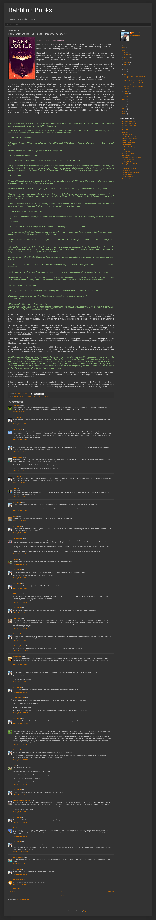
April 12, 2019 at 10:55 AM (20, 713)
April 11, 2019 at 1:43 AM (20, 510)
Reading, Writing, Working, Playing (131, 157)
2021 (124, 48)
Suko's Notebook (126, 166)
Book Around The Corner (129, 125)
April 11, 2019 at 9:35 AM (20, 602)
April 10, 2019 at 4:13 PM (20, 470)
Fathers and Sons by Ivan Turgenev (133, 80)
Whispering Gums (18, 646)
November (127, 57)
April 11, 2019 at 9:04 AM (20, 564)
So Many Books (126, 162)
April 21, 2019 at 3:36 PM (20, 864)
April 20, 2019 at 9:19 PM (20, 836)
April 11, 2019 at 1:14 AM (20, 496)
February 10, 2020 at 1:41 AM (21, 884)
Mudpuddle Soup (127, 149)
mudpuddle (16, 405)
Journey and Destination (128, 142)
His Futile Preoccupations (129, 136)
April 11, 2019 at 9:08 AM (20, 578)
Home (9, 25)
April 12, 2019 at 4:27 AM (20, 692)
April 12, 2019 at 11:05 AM (20, 723)
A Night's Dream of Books (129, 121)
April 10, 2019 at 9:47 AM (20, 451)
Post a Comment (15, 888)
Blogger (85, 911)
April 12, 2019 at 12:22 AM (20, 650)
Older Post (111, 891)
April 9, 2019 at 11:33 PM (20, 411)
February (126, 93)
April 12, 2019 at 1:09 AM (20, 664)
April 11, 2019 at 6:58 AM (20, 521)
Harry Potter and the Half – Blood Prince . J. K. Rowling (34, 396)
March (126, 91)
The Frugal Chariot (127, 174)
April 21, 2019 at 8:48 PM (20, 874)
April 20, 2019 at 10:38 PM (20, 851)
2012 (124, 114)
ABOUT (16, 25)
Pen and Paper (126, 151)
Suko (14, 488)
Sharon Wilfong (17, 457)
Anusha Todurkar (18, 880)
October (126, 59)
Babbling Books (30, 10)
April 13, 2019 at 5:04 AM (20, 784)
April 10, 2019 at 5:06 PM (20, 482)
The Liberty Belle (18, 857)
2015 (124, 106)
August (126, 64)
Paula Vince (16, 618)
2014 (124, 109)
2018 (124, 99)
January (126, 96)
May (125, 72)
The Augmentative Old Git (129, 168)
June (125, 69)
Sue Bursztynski (18, 538)
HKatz (15, 729)
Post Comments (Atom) (22, 899)
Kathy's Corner (17, 429)
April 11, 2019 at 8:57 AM (20, 554)
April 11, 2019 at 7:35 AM (20, 533)
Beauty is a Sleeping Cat (129, 123)
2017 (124, 101)
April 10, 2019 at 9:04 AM (20, 439)
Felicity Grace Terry (19, 698)
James (15, 516)
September (127, 62)
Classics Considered (127, 128)
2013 (124, 111)
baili (14, 765)
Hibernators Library (127, 134)
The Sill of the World (127, 176)
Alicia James (17, 594)
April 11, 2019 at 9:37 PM (20, 628)
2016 (124, 104)
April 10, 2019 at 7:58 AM (20, 424)
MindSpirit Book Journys (128, 147)
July (125, 67)
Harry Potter (16, 396)
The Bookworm (17, 828)
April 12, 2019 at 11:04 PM (20, 760)
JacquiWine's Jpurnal (128, 140)
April (125, 74)
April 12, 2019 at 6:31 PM (20, 744)
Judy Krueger (17, 656)
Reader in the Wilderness (129, 153)
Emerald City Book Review (129, 130)
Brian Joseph (17, 417)
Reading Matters (126, 155)
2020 (124, 50)
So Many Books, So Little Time (130, 164)
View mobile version (61, 895)
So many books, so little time (21, 800)
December (127, 55)
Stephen (15, 559)
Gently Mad (125, 132)
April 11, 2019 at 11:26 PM (20, 640)
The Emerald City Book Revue (130, 172)
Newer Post (12, 891)
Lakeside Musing (126, 145)
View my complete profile (137, 35)
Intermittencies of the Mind (129, 138)
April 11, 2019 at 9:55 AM (20, 612)
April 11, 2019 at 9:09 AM (20, 588)
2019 (124, 52)
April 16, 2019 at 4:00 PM (20, 812)
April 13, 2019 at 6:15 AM (20, 794)
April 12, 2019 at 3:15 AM (20, 682)
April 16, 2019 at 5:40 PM (20, 822)
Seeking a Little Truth (128, 159)
